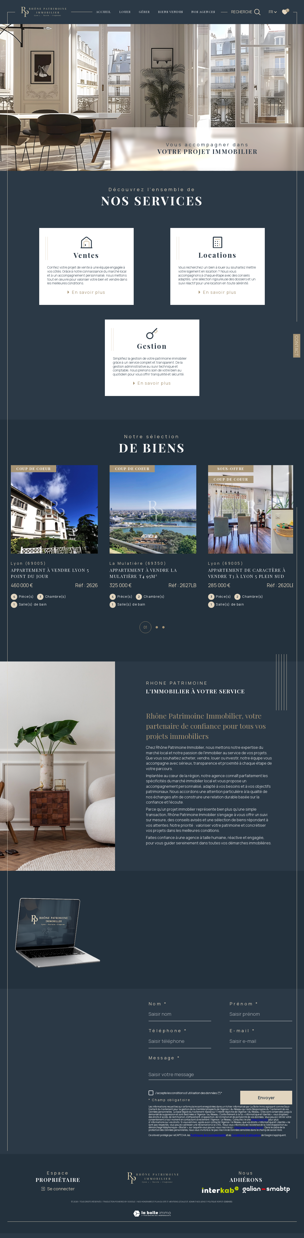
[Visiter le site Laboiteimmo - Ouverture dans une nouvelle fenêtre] (152, 1224)
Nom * (158, 1009)
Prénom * (244, 1009)
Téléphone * (168, 1036)
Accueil (103, 12)
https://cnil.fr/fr (259, 1125)
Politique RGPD (214, 1207)
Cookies (228, 1207)
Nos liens (200, 1207)
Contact (297, 345)
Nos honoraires (145, 1207)
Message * (165, 1063)
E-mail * (243, 1036)
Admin (191, 1207)
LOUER (125, 12)
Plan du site (161, 1207)
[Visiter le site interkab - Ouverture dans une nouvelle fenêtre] (220, 1195)
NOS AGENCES (203, 12)
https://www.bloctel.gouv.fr (248, 1133)
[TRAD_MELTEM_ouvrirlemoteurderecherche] (246, 11)
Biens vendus (170, 12)
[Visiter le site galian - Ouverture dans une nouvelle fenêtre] (266, 1195)
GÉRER (144, 12)
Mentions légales (178, 1207)
